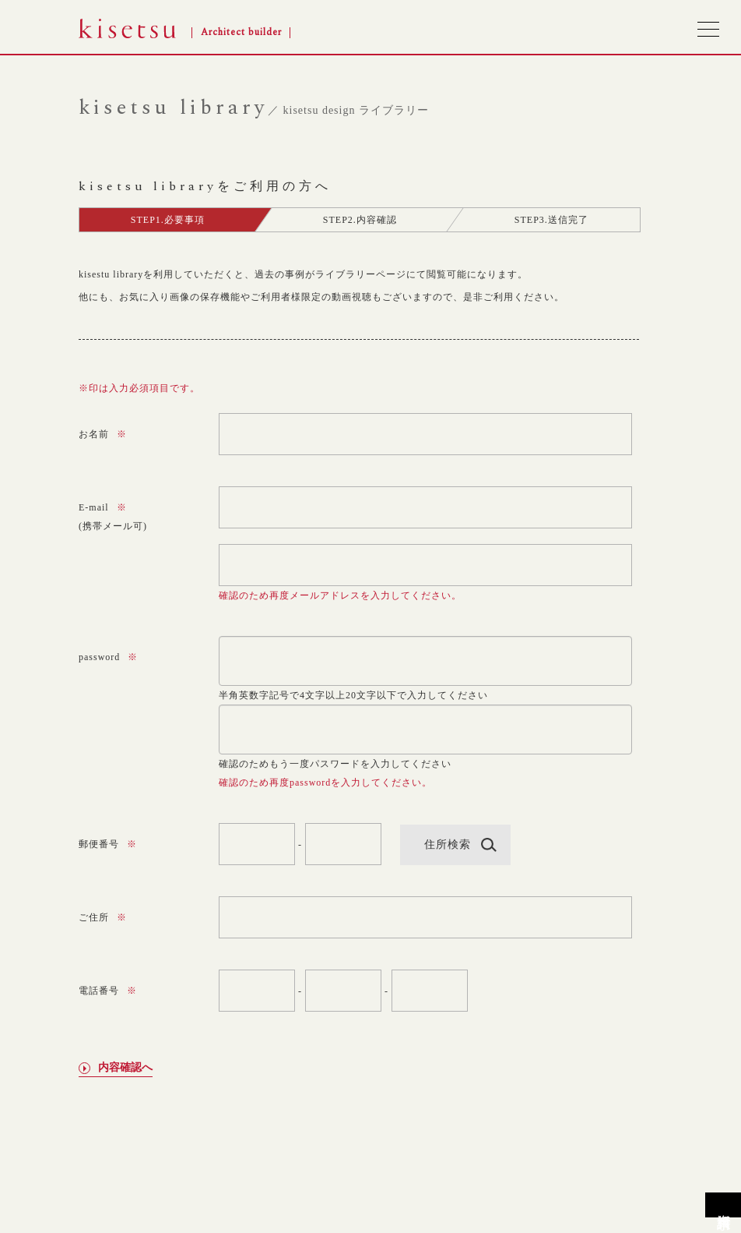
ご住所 (103, 917)
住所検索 (447, 844)
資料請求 (724, 1205)
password (108, 657)
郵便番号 (108, 844)
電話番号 (108, 990)
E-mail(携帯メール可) (113, 517)
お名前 (103, 434)
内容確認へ (125, 1068)
